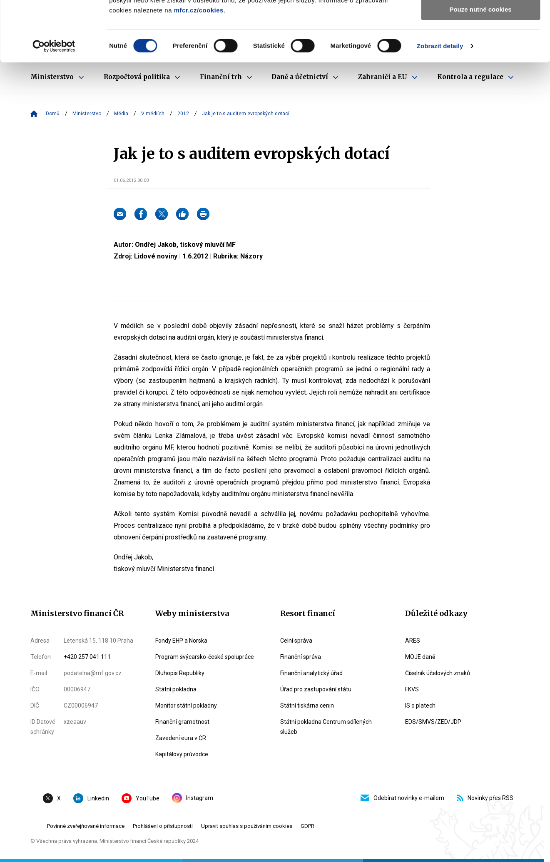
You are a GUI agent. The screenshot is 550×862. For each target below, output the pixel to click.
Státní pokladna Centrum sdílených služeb (326, 726)
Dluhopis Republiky (179, 673)
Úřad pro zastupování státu (315, 689)
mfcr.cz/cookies (199, 70)
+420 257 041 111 (87, 656)
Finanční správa (300, 656)
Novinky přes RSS (485, 798)
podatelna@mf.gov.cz (93, 673)
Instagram (192, 798)
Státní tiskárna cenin (307, 705)
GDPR (307, 826)
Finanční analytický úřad (311, 673)
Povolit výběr (480, 45)
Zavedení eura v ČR (180, 738)
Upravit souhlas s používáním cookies (246, 826)
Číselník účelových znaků (437, 673)
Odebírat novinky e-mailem (402, 798)
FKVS (412, 689)
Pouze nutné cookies (480, 69)
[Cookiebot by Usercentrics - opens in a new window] (53, 106)
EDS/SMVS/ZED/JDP (433, 721)
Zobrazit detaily (440, 105)
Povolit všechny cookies (480, 20)
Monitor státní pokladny (186, 705)
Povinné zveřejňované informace (85, 826)
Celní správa (296, 640)
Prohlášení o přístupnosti (163, 826)
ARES (412, 640)
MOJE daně (420, 656)
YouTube (140, 798)
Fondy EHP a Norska (181, 640)
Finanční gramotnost (182, 721)
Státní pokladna (176, 689)
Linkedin (91, 798)
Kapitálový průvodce (181, 754)
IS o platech (420, 705)
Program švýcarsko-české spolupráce (204, 656)
